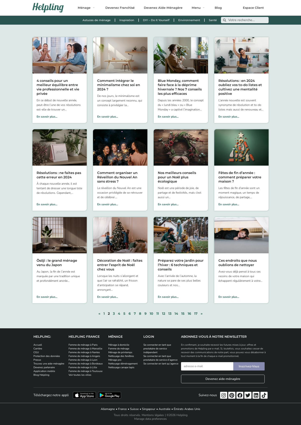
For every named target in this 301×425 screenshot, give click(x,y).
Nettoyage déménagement (123, 363)
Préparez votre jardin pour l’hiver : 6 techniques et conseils (181, 265)
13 (169, 314)
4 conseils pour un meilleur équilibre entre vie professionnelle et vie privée (58, 87)
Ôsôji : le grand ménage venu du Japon (57, 263)
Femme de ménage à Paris (83, 344)
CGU (36, 352)
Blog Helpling (41, 375)
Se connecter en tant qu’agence (160, 363)
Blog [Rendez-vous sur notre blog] (218, 8)
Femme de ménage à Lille (83, 367)
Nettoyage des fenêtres (121, 356)
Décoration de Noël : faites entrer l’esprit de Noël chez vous (119, 265)
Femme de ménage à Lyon (83, 360)
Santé (213, 20)
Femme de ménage (118, 348)
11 (157, 314)
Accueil (37, 344)
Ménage (84, 8)
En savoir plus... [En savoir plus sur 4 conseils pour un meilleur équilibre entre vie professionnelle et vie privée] (47, 117)
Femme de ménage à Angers (84, 356)
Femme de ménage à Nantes (84, 352)
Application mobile (44, 371)
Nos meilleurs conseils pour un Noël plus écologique (177, 177)
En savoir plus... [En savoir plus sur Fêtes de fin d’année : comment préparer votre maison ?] (228, 204)
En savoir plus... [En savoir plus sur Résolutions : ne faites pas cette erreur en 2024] (47, 204)
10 (151, 314)
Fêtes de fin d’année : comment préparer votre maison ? (239, 177)
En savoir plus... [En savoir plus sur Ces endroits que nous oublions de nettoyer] (228, 297)
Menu (196, 8)
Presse (37, 360)
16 (189, 314)
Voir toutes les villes (80, 375)
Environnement (189, 20)
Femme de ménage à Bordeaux (86, 363)
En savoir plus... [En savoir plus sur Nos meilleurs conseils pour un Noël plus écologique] (168, 204)
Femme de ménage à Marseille (85, 348)
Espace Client (253, 8)
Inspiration (126, 20)
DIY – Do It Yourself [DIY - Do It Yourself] (156, 20)
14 (176, 314)
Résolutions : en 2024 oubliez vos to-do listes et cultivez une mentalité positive (240, 87)
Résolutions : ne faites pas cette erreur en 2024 (59, 175)
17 (196, 314)
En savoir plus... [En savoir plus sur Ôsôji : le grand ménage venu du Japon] (47, 297)
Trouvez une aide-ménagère (48, 363)
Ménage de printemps (120, 352)
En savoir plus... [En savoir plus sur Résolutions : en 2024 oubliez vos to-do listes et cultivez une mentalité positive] (228, 117)
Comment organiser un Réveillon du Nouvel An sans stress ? (117, 177)
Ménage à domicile (118, 344)
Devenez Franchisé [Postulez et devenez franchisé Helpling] (120, 8)
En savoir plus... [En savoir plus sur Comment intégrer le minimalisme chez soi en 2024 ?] (107, 117)
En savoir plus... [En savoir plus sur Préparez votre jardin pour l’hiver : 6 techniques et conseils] (168, 297)
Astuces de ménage (97, 20)
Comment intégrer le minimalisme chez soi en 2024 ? (118, 85)
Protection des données (46, 356)
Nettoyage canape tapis (121, 367)
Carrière (37, 348)
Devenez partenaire (44, 367)
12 (163, 314)
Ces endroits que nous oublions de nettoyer (237, 263)
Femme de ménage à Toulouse (85, 371)
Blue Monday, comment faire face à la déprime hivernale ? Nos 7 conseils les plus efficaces (180, 87)
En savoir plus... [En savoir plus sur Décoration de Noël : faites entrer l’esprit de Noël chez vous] (107, 297)
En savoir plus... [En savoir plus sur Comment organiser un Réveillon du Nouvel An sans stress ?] (107, 204)
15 (183, 314)
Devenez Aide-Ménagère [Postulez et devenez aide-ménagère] (163, 8)
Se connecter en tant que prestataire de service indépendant (157, 348)
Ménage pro (114, 360)
